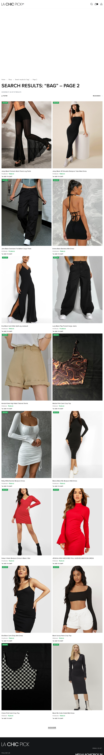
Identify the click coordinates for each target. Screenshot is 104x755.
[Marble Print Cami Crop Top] (77, 302)
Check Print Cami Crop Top (11, 648)
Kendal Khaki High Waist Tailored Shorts (15, 338)
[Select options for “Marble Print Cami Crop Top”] (58, 344)
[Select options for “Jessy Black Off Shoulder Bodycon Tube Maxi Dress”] (58, 111)
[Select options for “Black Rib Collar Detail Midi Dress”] (58, 653)
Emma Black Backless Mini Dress (63, 184)
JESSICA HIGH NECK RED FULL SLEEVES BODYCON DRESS (73, 493)
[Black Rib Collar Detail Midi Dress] (77, 611)
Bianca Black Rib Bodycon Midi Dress (65, 416)
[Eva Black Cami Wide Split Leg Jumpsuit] (26, 224)
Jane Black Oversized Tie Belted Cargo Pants (16, 184)
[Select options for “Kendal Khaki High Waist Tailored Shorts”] (7, 344)
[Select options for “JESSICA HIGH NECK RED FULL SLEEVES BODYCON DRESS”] (58, 498)
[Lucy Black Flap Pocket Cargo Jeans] (77, 224)
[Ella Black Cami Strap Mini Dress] (26, 534)
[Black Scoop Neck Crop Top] (77, 534)
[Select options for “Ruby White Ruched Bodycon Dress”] (7, 421)
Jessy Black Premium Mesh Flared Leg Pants (16, 106)
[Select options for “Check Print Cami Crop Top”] (7, 653)
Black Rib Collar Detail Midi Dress (63, 648)
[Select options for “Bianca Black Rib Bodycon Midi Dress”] (58, 421)
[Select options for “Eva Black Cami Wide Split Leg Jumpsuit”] (7, 266)
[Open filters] (4, 31)
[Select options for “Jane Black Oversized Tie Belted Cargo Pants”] (7, 189)
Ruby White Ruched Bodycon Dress (13, 416)
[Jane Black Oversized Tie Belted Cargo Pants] (26, 147)
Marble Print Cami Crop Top (62, 338)
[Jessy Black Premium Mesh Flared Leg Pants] (26, 69)
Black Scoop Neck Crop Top (62, 571)
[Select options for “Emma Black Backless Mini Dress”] (58, 189)
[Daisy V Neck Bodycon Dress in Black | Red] (26, 456)
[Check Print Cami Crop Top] (26, 611)
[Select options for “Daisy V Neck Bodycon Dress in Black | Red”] (7, 498)
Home (3, 14)
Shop (10, 14)
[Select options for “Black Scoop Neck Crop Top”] (58, 576)
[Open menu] (23, 4)
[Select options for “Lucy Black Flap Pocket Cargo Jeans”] (58, 266)
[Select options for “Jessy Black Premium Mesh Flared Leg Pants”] (7, 111)
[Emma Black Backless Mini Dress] (77, 147)
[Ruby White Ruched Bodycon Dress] (26, 379)
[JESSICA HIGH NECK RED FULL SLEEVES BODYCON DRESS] (77, 456)
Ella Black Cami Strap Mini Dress (12, 571)
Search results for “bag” (22, 14)
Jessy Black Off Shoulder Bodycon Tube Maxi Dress (70, 106)
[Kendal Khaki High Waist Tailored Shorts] (26, 302)
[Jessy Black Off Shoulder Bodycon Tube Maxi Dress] (77, 69)
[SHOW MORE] (52, 663)
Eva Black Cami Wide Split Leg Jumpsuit (15, 261)
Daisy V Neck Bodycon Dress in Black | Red (16, 493)
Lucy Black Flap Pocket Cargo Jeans (65, 261)
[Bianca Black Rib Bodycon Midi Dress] (77, 379)
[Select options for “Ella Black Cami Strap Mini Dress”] (7, 576)
